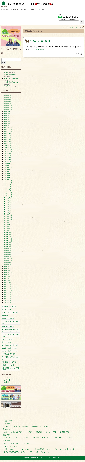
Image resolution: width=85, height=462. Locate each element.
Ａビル (6, 73)
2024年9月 (7, 133)
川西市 (4, 348)
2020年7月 (7, 203)
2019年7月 (7, 225)
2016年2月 (7, 270)
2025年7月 (7, 115)
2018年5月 (7, 249)
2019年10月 (8, 219)
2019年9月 (7, 221)
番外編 (6, 382)
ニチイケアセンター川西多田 (10, 335)
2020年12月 (8, 193)
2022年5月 (7, 173)
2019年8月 (7, 223)
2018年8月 (7, 243)
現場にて (7, 380)
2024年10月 (8, 131)
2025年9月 (7, 111)
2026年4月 (7, 98)
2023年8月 (7, 153)
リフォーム (69, 438)
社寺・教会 (58, 438)
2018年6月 (7, 247)
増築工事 (13, 306)
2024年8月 (7, 135)
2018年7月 (7, 245)
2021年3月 (7, 189)
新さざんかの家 (7, 339)
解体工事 (39, 432)
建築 (5, 432)
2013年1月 (7, 288)
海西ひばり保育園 (8, 326)
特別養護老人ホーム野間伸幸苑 (10, 369)
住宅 (15, 438)
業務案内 (14, 9)
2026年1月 (7, 104)
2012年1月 (7, 302)
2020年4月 (7, 209)
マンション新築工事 (11, 78)
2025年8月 (7, 113)
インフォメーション (11, 446)
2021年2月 (7, 191)
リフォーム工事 (50, 432)
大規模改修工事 (16, 432)
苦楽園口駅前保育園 (9, 354)
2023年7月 (7, 155)
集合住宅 (7, 438)
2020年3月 (7, 211)
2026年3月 (7, 100)
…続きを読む (39, 49)
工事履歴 (32, 9)
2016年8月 (7, 263)
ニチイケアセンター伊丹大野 (10, 322)
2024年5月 (7, 141)
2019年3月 (7, 233)
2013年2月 (7, 286)
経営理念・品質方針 (21, 426)
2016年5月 (7, 266)
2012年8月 (7, 292)
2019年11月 (8, 217)
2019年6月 (7, 227)
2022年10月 (8, 167)
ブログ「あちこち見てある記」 (65, 449)
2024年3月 (7, 143)
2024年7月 (7, 137)
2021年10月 (8, 183)
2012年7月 (7, 294)
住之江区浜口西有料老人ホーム (10, 358)
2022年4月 (7, 175)
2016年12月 (8, 261)
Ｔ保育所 (7, 86)
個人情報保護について (42, 449)
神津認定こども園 (8, 365)
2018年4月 (7, 251)
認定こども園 (13, 351)
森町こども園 (6, 342)
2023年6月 (7, 157)
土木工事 (28, 432)
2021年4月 (7, 187)
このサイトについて (24, 449)
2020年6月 (7, 205)
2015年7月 (7, 274)
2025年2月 (7, 123)
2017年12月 (8, 259)
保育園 (4, 351)
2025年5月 (7, 117)
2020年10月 (8, 197)
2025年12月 (8, 106)
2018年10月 (8, 241)
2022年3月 (7, 177)
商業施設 (35, 438)
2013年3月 (7, 284)
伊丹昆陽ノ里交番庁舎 (9, 345)
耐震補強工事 (64, 432)
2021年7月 (7, 185)
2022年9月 (7, 169)
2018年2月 (7, 255)
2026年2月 (7, 102)
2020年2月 (7, 213)
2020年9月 (7, 199)
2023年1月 (7, 165)
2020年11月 (8, 195)
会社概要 (7, 426)
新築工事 (5, 306)
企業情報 (5, 9)
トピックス (43, 9)
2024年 (77, 27)
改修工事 (5, 315)
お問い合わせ (8, 449)
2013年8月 (7, 280)
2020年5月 (7, 207)
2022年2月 (7, 179)
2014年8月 (7, 276)
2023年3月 (7, 163)
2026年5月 (7, 96)
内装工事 (5, 362)
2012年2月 (7, 300)
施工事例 (23, 9)
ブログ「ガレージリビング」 (39, 452)
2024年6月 (7, 139)
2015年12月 (8, 272)
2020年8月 (7, 201)
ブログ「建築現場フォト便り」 (15, 452)
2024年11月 (8, 129)
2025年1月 (7, 125)
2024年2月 (7, 145)
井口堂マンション (8, 318)
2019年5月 (7, 229)
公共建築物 (25, 438)
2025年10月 (8, 110)
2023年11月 (8, 149)
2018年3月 (7, 253)
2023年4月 (7, 161)
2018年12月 (8, 239)
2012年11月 (8, 290)
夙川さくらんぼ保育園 (9, 312)
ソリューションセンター (41, 41)
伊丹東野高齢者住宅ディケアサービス (10, 330)
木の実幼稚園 (6, 309)
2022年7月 (7, 171)
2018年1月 (7, 257)
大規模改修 (15, 443)
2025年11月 (8, 108)
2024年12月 (8, 127)
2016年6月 (7, 264)
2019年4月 (7, 231)
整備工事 (13, 362)
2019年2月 (7, 235)
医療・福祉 (46, 438)
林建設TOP (7, 421)
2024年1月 (7, 147)
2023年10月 (8, 151)
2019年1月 (7, 237)
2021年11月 (8, 181)
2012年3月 (7, 298)
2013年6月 (7, 282)
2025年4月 (7, 119)
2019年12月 (8, 215)
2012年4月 (7, 296)
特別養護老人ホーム (11, 75)
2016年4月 (7, 268)
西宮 (9, 348)
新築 (15, 348)
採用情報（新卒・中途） (40, 426)
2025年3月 (7, 121)
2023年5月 (7, 159)
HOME (71, 27)
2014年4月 (7, 278)
